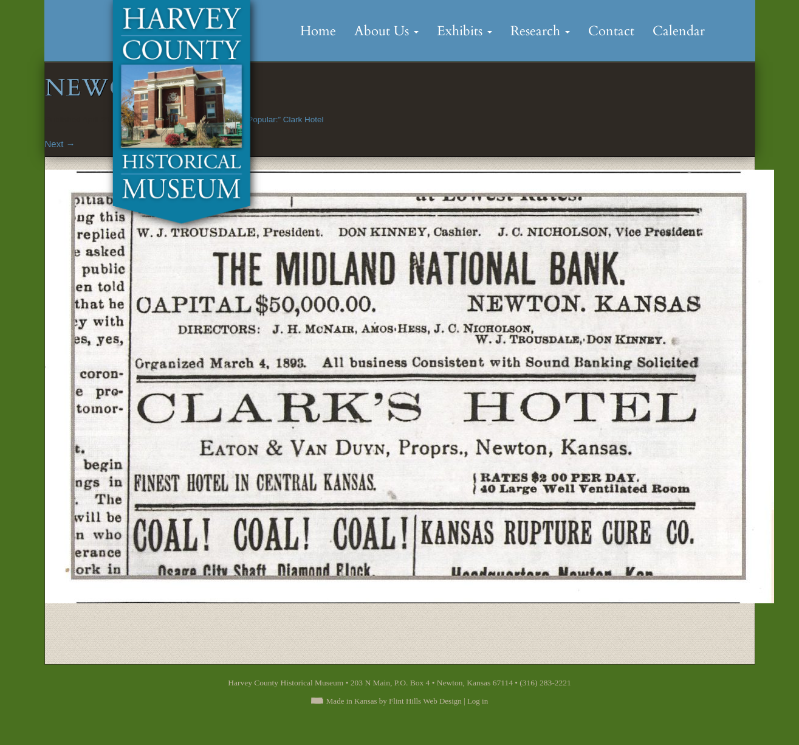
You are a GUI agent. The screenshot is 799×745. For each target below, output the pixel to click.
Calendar (679, 31)
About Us (386, 31)
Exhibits (464, 31)
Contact (611, 31)
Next (60, 144)
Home (318, 31)
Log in (477, 700)
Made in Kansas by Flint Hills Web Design (394, 700)
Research (540, 31)
